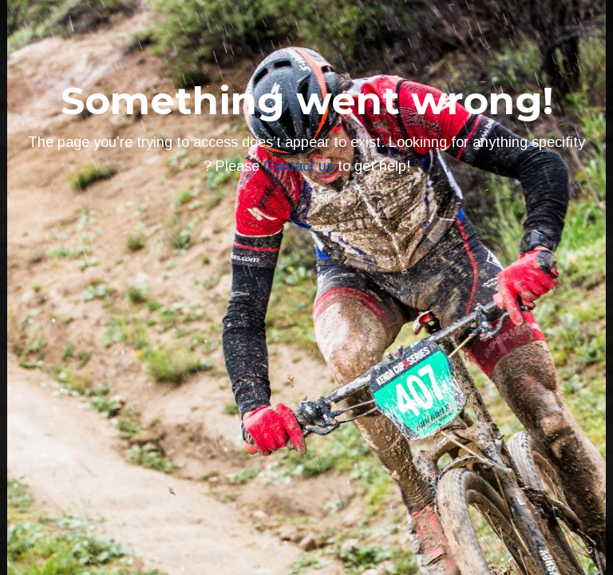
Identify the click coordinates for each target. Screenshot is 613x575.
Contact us (298, 166)
